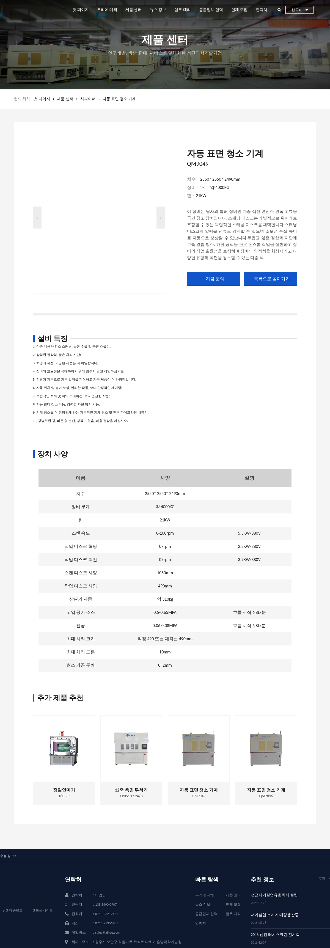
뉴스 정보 (158, 9)
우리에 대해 (107, 9)
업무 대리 (182, 9)
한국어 (299, 10)
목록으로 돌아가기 (272, 278)
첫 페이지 (81, 9)
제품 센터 (133, 9)
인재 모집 (239, 9)
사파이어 (88, 99)
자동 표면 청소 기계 (119, 99)
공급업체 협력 (211, 9)
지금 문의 (215, 278)
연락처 (261, 9)
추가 (324, 878)
